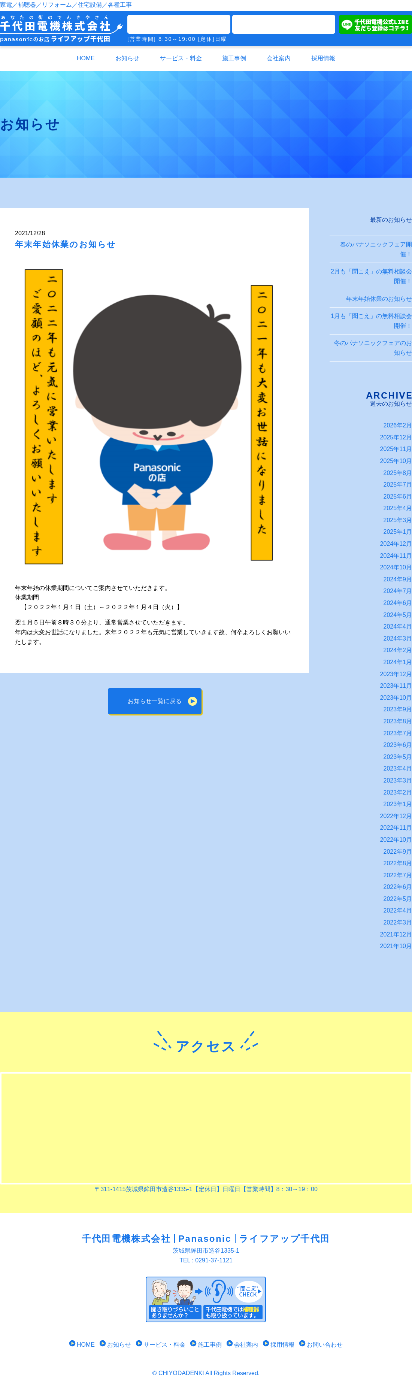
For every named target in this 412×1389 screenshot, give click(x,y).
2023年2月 (398, 792)
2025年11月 (396, 449)
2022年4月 (398, 910)
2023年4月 (398, 768)
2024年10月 (396, 567)
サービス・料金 (181, 58)
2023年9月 (398, 709)
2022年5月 (398, 899)
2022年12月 (396, 816)
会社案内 (279, 58)
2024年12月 (396, 544)
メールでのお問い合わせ (283, 24)
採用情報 (323, 58)
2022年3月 (398, 922)
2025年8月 (398, 473)
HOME (86, 58)
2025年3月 (398, 520)
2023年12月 (396, 674)
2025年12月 (396, 437)
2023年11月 (396, 686)
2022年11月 (396, 827)
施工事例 (234, 58)
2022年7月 (398, 875)
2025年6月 (398, 496)
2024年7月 (398, 591)
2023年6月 (398, 745)
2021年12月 (396, 934)
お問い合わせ (321, 1344)
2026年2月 (398, 425)
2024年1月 (398, 662)
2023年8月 (398, 721)
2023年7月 (398, 733)
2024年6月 (398, 603)
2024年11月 (396, 556)
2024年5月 (398, 615)
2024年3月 (398, 638)
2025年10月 (396, 461)
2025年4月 (398, 508)
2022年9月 (398, 851)
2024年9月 (398, 579)
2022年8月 (398, 863)
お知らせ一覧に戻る (155, 701)
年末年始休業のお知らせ (379, 299)
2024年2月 (398, 650)
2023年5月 (398, 757)
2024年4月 (398, 626)
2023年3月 (398, 780)
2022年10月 (396, 839)
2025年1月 (398, 532)
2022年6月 (398, 887)
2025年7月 (398, 484)
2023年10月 (396, 697)
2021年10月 (396, 946)
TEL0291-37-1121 (178, 24)
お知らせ (127, 58)
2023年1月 (398, 804)
